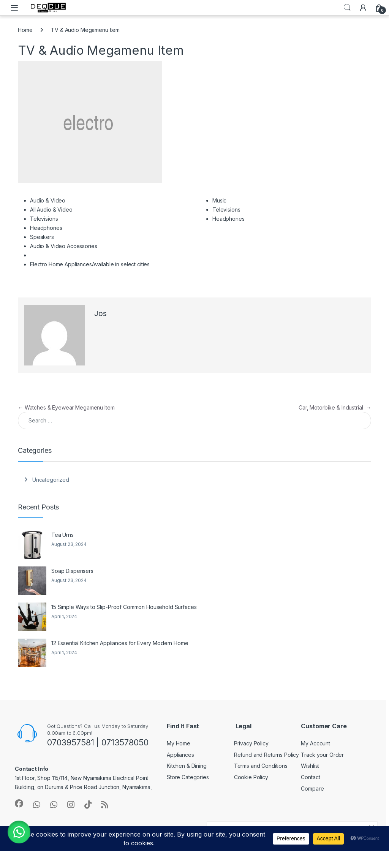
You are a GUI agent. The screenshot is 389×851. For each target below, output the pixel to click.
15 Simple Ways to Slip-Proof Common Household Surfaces (123, 607)
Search (347, 7)
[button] (19, 832)
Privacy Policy (251, 743)
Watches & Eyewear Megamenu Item (66, 407)
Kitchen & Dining (187, 765)
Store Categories (188, 777)
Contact (310, 777)
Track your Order (322, 754)
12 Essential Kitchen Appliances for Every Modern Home (119, 643)
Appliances (180, 754)
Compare (312, 788)
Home (25, 30)
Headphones (46, 228)
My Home (178, 743)
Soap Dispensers (72, 571)
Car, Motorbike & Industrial (335, 407)
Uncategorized (50, 479)
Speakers (42, 237)
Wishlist (310, 765)
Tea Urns (62, 534)
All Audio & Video (51, 209)
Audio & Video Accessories (63, 246)
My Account (315, 743)
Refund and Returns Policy (266, 754)
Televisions (44, 218)
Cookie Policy (251, 777)
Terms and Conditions (261, 765)
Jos (100, 313)
